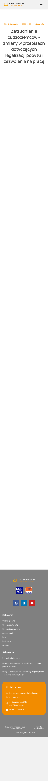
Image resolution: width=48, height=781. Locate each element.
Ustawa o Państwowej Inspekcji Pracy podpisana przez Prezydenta (21, 665)
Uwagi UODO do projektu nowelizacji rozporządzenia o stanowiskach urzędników (23, 673)
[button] (41, 4)
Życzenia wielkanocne (11, 658)
